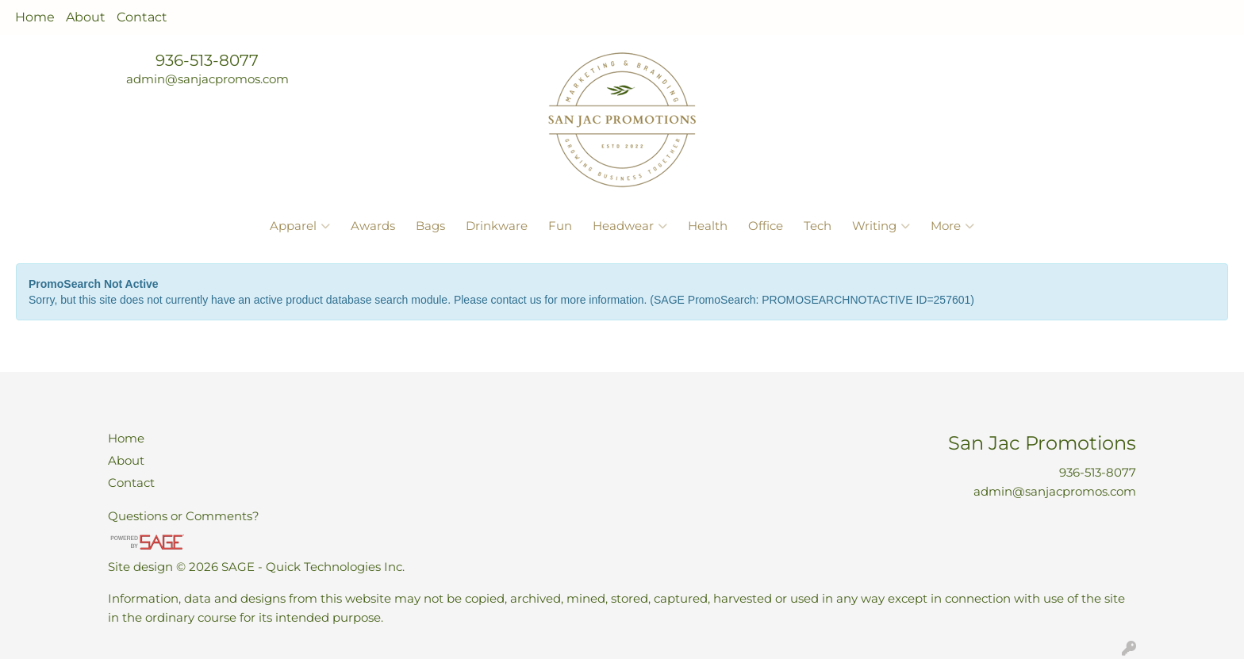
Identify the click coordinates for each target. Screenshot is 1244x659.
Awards (373, 226)
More (952, 226)
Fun (560, 226)
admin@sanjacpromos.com (207, 79)
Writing (881, 226)
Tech (817, 226)
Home (35, 17)
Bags (430, 226)
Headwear (630, 226)
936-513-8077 (207, 60)
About (86, 17)
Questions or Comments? (183, 516)
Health (708, 226)
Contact (142, 17)
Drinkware (497, 226)
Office (765, 226)
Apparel (300, 226)
